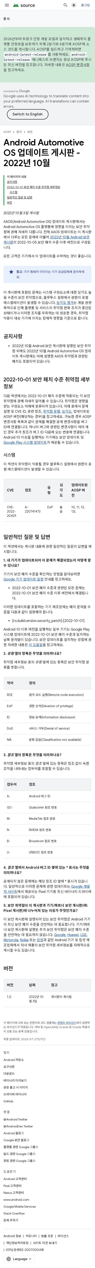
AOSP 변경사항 (78, 65)
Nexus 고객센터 (13, 1193)
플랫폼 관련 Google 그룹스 (20, 1147)
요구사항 (9, 1067)
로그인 (85, 5)
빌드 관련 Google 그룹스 (19, 1154)
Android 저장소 (13, 1060)
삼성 (40, 940)
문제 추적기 (10, 1220)
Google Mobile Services (19, 1206)
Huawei (73, 935)
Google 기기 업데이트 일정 (23, 579)
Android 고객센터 (15, 1179)
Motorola (10, 940)
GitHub (8, 1101)
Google (60, 935)
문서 (6, 19)
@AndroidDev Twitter (18, 1126)
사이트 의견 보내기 (45, 1243)
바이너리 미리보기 (15, 1080)
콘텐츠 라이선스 (66, 1023)
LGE (83, 935)
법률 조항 (47, 1236)
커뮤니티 (31, 1236)
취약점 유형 (51, 411)
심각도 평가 (65, 303)
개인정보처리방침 (17, 1243)
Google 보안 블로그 (16, 1140)
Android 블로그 (13, 1133)
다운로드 (9, 1074)
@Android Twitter (15, 1119)
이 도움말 (36, 645)
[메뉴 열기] (7, 5)
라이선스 (63, 1236)
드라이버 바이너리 (15, 1094)
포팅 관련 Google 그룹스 (19, 1161)
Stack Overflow (14, 1213)
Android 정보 (12, 1236)
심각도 (67, 411)
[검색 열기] (65, 5)
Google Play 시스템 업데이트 (25, 442)
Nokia (24, 940)
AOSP (7, 132)
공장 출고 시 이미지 (15, 1087)
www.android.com (16, 1200)
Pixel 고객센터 (12, 1186)
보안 (29, 132)
